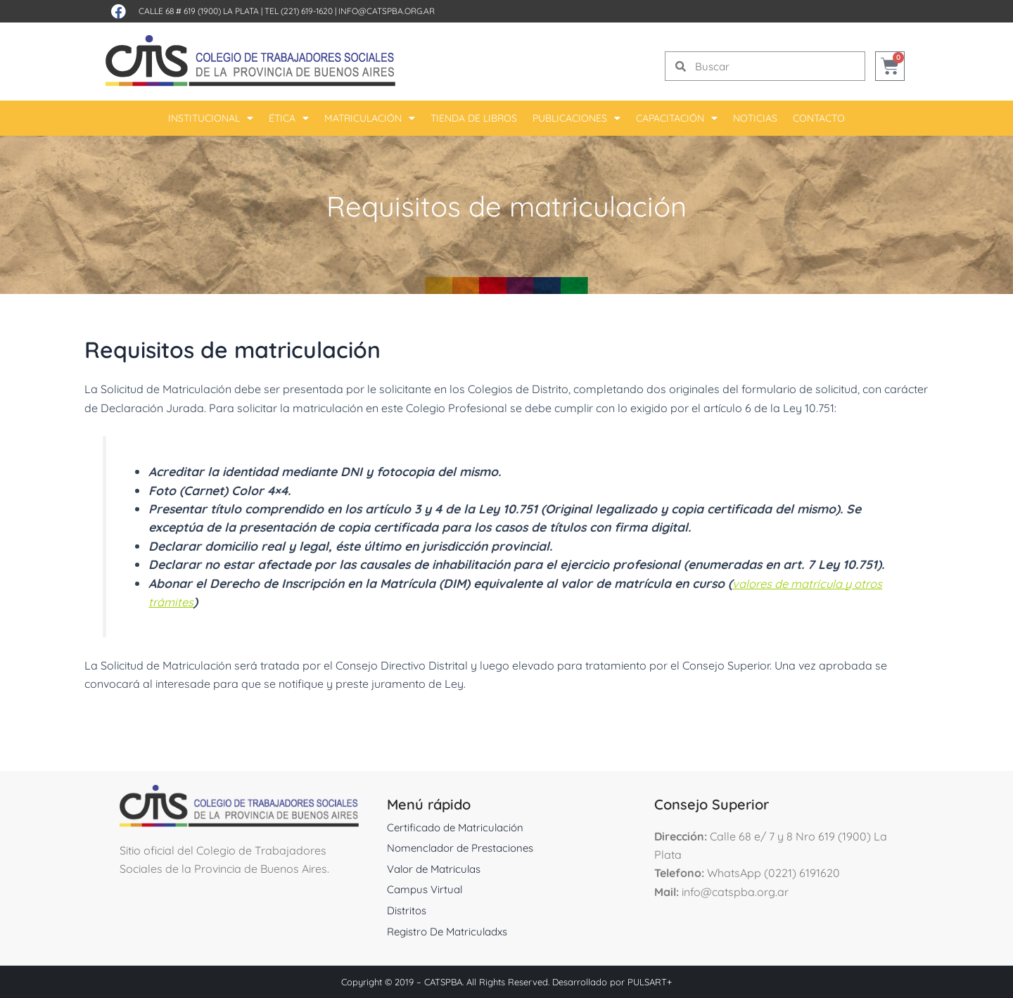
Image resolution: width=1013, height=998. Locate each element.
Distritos (408, 909)
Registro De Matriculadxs (452, 930)
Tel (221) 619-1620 (299, 11)
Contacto (819, 118)
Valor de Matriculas (437, 868)
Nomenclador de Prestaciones (466, 847)
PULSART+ (649, 981)
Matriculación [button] (369, 118)
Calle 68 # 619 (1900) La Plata (199, 11)
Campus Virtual (427, 889)
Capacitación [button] (677, 118)
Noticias (755, 118)
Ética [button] (289, 118)
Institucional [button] (210, 118)
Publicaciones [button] (576, 118)
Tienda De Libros (474, 118)
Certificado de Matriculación (459, 826)
